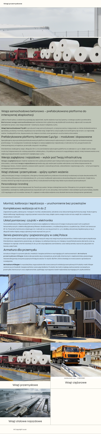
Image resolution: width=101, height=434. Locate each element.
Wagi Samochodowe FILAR (13, 128)
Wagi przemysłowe (13, 4)
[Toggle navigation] (95, 4)
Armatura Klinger (11, 265)
